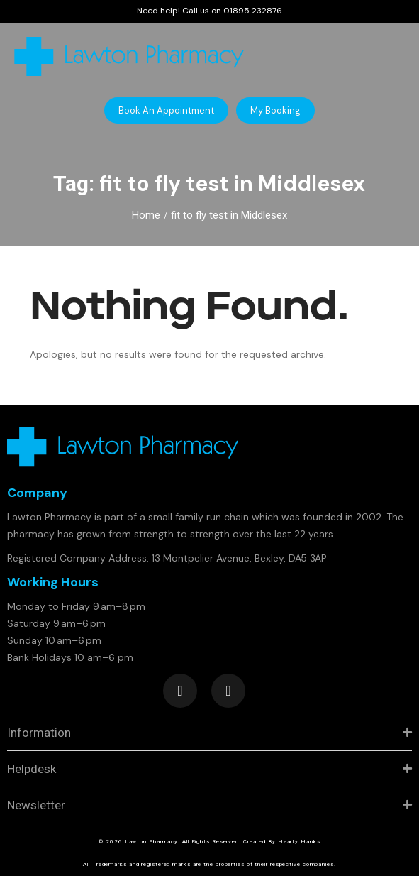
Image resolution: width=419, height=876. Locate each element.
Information (39, 733)
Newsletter (36, 805)
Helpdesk (31, 769)
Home (146, 215)
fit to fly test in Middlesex (229, 215)
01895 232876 (252, 10)
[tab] (209, 733)
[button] (166, 110)
